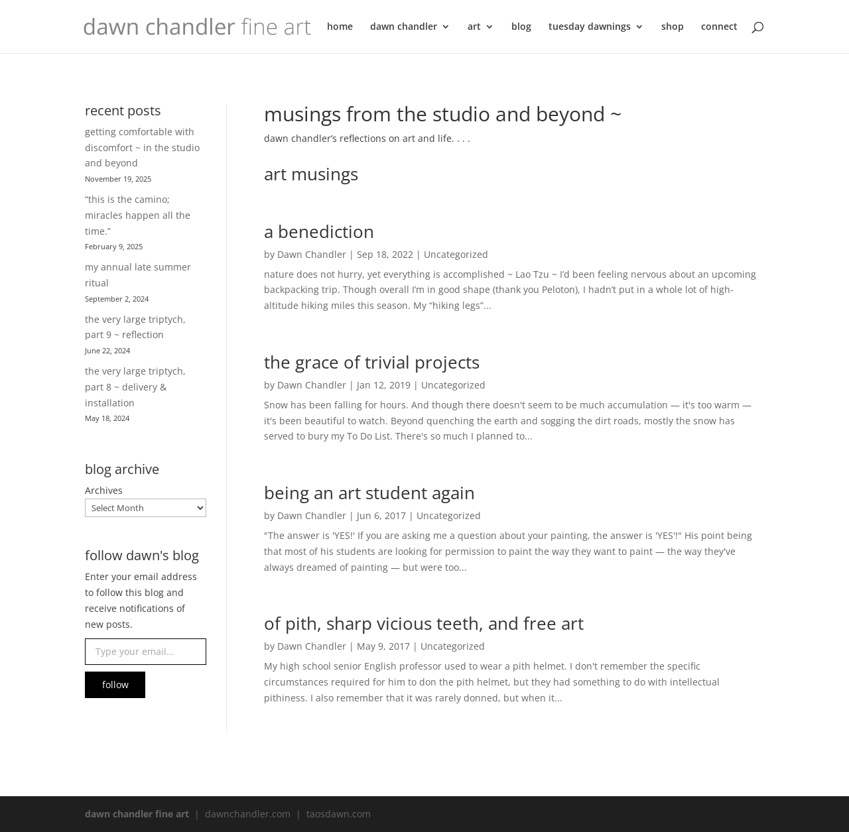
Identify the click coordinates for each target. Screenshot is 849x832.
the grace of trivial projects (372, 362)
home (340, 27)
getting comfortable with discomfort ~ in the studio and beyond (142, 147)
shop (672, 27)
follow (115, 684)
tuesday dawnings (590, 27)
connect (719, 27)
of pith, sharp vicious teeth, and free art (424, 623)
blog (521, 27)
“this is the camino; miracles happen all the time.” (137, 215)
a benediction (319, 231)
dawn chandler (403, 27)
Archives (104, 490)
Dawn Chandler (311, 254)
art (474, 27)
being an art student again (369, 493)
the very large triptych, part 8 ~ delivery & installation (135, 387)
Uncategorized (456, 254)
